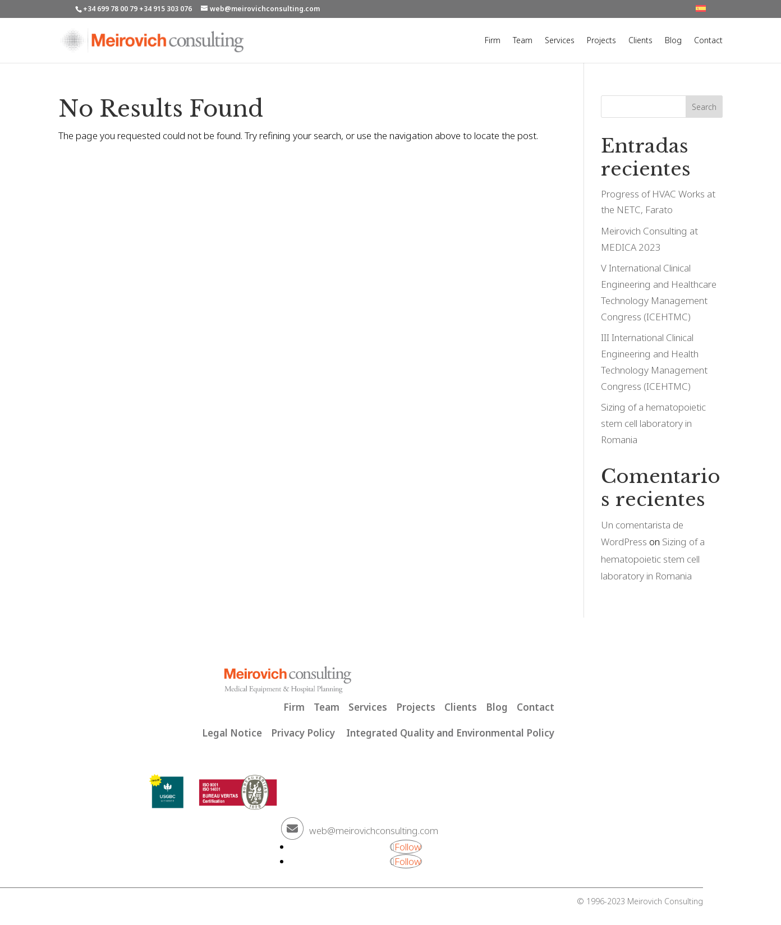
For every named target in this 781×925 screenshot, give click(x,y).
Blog (673, 40)
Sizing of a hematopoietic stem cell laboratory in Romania (653, 423)
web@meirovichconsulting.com (373, 830)
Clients (640, 40)
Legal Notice (232, 732)
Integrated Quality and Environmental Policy (450, 732)
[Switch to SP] (701, 11)
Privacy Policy (303, 732)
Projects (601, 40)
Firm (492, 40)
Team (522, 40)
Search (704, 107)
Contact (708, 40)
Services (560, 40)
